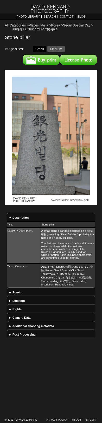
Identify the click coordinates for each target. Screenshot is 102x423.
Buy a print (41, 59)
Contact (66, 16)
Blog (81, 16)
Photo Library (28, 16)
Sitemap (91, 419)
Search (50, 16)
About (76, 419)
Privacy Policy (57, 419)
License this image (78, 59)
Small (39, 49)
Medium (56, 49)
